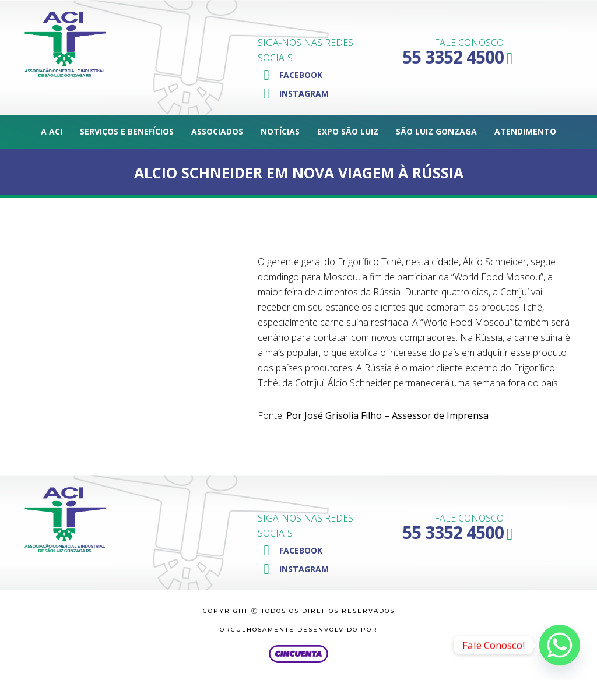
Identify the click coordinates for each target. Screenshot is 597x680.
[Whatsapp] (559, 645)
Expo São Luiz (347, 131)
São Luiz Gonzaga (436, 131)
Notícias (280, 131)
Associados (217, 131)
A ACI (51, 131)
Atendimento (525, 131)
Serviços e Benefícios (127, 131)
